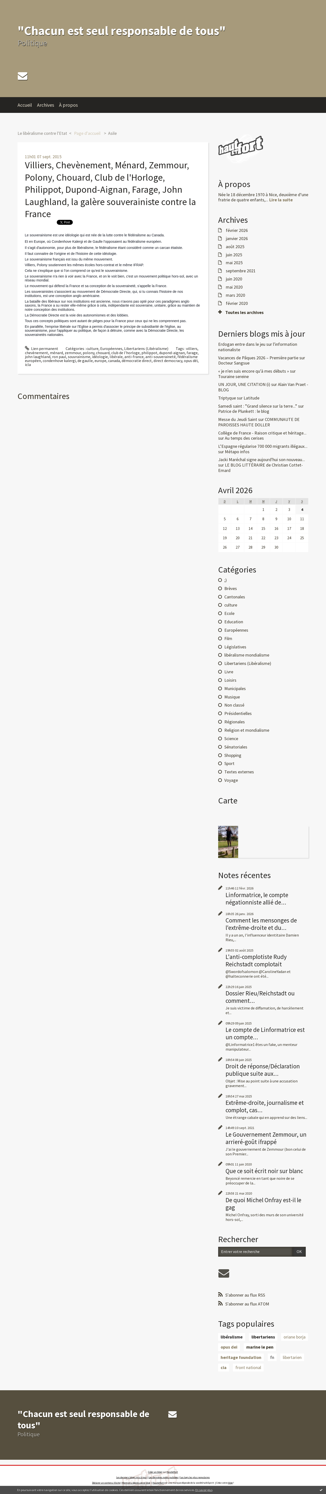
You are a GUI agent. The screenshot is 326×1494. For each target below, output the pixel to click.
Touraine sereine (233, 376)
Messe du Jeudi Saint (237, 419)
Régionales (234, 722)
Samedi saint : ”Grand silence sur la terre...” (257, 406)
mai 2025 (234, 262)
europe (100, 360)
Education (233, 622)
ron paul (59, 356)
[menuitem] (27, 105)
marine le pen (259, 1347)
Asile (112, 133)
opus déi (191, 360)
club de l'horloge (125, 352)
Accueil (25, 105)
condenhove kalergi (59, 360)
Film (228, 638)
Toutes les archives (244, 312)
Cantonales (234, 597)
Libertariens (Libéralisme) (146, 348)
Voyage (231, 780)
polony (88, 352)
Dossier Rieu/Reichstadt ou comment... (260, 997)
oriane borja (295, 1337)
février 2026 (237, 230)
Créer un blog (155, 1472)
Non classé (234, 705)
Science (231, 738)
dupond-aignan (172, 352)
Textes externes (239, 772)
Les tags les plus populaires (195, 1477)
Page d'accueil (87, 133)
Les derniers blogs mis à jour (131, 1477)
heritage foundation (241, 1357)
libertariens (263, 1337)
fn (272, 1357)
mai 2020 (234, 287)
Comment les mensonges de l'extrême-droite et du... (261, 924)
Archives (45, 105)
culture (92, 348)
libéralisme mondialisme (246, 655)
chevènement (36, 352)
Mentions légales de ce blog (136, 1482)
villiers (191, 348)
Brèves (230, 588)
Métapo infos (237, 451)
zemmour (73, 352)
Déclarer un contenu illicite (106, 1482)
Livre (228, 672)
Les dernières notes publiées (163, 1477)
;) (225, 580)
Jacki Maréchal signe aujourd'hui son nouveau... (261, 459)
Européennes (111, 348)
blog (230, 1482)
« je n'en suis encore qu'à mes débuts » (253, 371)
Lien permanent (41, 348)
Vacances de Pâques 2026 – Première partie (258, 358)
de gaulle (85, 360)
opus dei (229, 1347)
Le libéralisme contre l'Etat (42, 133)
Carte (227, 800)
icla (28, 364)
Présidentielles (238, 713)
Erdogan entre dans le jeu (241, 344)
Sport (229, 763)
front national (248, 1367)
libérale (116, 356)
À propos (68, 105)
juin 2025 (234, 255)
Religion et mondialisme (246, 730)
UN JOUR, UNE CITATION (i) (244, 384)
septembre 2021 (241, 271)
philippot (149, 352)
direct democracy (167, 360)
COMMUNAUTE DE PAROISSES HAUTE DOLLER (259, 422)
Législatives (235, 647)
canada (114, 360)
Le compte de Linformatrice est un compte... (265, 1033)
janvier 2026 (237, 238)
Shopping (232, 755)
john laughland (37, 356)
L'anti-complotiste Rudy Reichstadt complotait (256, 960)
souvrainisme (79, 356)
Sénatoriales (235, 747)
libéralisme (232, 1337)
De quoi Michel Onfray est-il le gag (263, 1203)
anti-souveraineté (160, 356)
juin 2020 (234, 279)
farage (192, 352)
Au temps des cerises (244, 438)
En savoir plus (203, 1490)
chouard (103, 352)
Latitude (251, 398)
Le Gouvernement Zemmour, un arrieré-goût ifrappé (266, 1138)
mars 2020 (235, 295)
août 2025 (235, 246)
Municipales (235, 688)
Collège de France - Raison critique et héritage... (262, 433)
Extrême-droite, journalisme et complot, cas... (265, 1106)
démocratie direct (137, 360)
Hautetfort (172, 1472)
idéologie (100, 356)
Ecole (229, 613)
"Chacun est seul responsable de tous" (122, 30)
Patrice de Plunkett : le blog (243, 411)
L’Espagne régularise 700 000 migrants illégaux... (262, 446)
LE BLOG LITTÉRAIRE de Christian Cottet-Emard (260, 467)
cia (224, 1367)
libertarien (292, 1357)
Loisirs (230, 680)
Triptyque (227, 398)
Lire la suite (281, 200)
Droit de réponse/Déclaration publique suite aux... (263, 1069)
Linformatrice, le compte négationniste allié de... (257, 898)
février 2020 (237, 303)
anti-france (134, 356)
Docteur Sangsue (233, 363)
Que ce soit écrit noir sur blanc (264, 1171)
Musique (232, 697)
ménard (56, 352)
